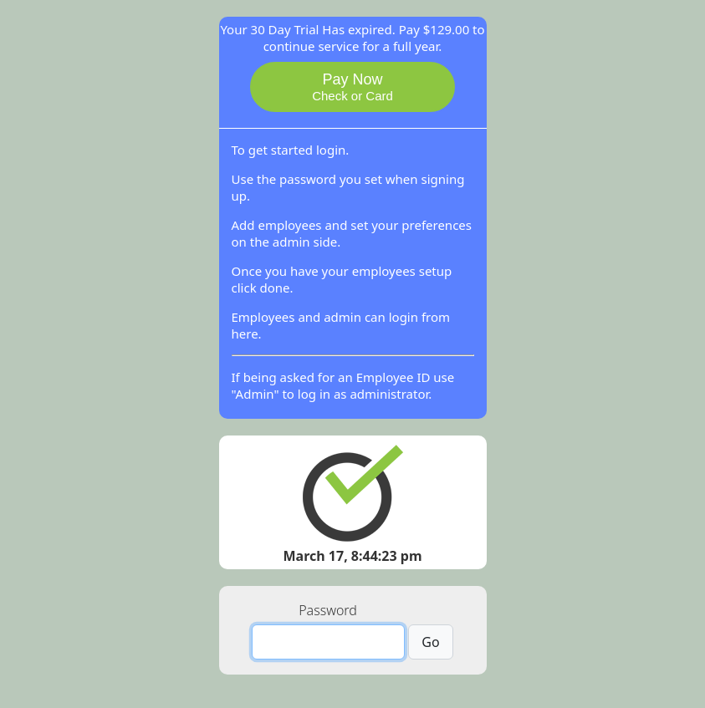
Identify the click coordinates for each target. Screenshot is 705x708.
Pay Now (352, 87)
